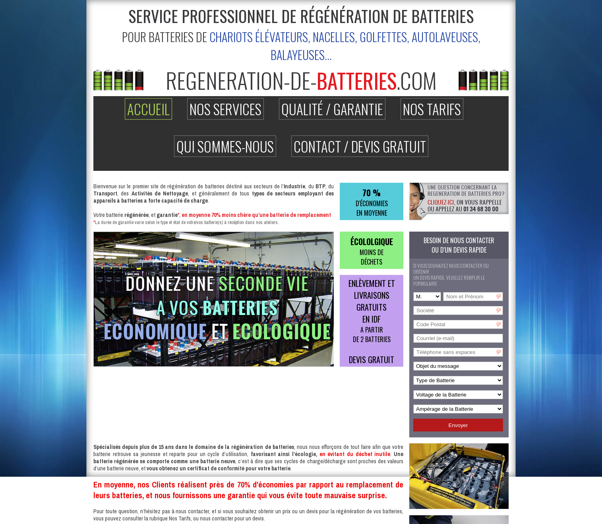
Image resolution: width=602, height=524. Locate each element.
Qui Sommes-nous (225, 146)
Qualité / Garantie (332, 109)
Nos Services (225, 109)
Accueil (148, 109)
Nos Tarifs (432, 109)
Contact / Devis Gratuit (360, 146)
